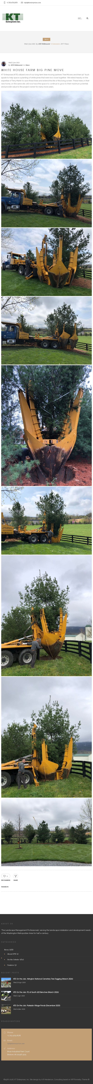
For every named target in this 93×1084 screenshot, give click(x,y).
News (6, 950)
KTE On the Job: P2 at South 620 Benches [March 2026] (36, 992)
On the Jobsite (13, 959)
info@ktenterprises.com (16, 1043)
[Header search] (87, 18)
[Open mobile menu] (80, 18)
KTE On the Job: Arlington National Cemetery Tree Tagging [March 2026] (43, 979)
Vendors (10, 965)
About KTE (11, 954)
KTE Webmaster (44, 44)
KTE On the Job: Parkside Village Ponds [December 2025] (36, 1005)
